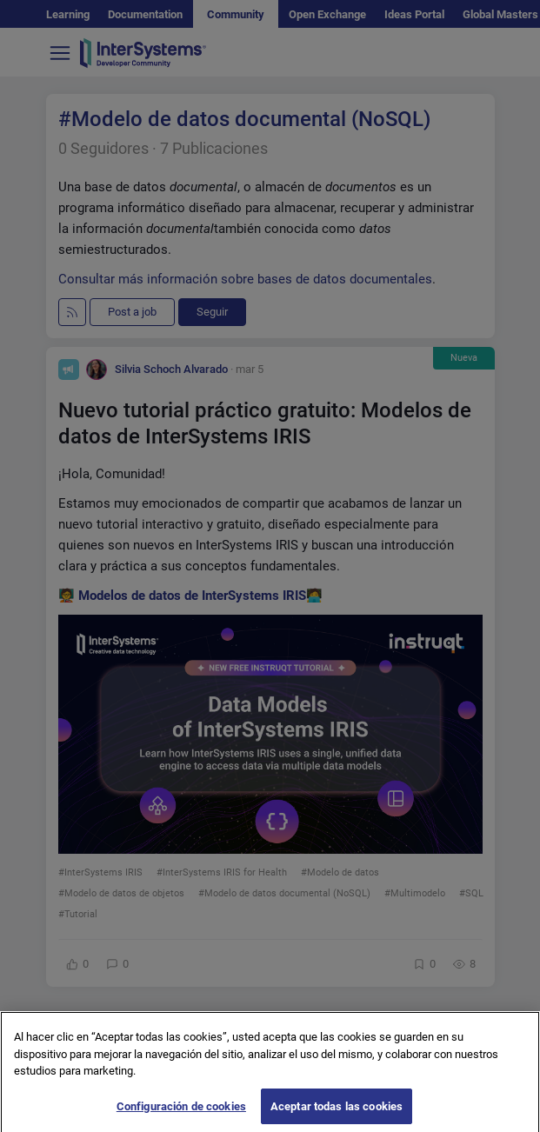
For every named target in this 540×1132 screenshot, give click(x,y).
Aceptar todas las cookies (336, 1112)
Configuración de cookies (181, 1112)
